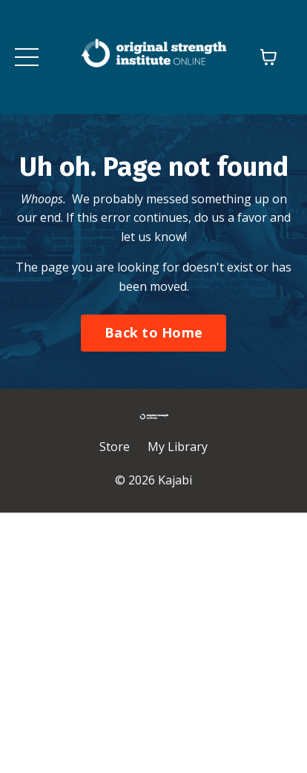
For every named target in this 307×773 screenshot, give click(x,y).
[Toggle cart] (268, 57)
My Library (178, 446)
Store (114, 446)
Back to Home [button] (153, 332)
